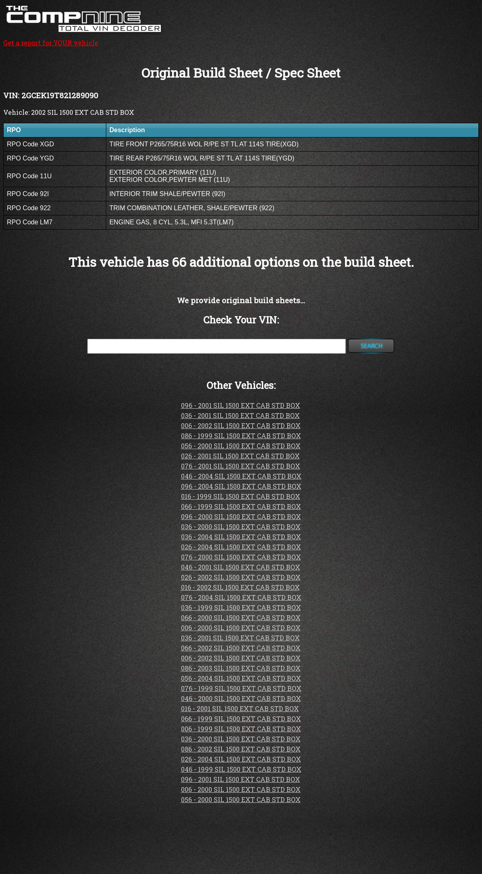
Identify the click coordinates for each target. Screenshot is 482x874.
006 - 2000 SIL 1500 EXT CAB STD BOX (241, 627)
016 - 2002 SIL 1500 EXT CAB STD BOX (240, 587)
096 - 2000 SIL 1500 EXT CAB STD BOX (241, 516)
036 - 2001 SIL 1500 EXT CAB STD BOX (240, 415)
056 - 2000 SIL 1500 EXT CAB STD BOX (241, 445)
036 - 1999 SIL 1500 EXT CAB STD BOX (241, 607)
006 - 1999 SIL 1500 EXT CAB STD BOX (241, 728)
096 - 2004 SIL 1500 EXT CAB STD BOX (241, 486)
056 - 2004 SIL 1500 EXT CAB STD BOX (241, 678)
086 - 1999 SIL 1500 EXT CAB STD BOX (241, 435)
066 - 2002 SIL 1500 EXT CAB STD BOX (241, 648)
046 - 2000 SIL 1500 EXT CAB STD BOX (241, 698)
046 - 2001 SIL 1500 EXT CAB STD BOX (240, 567)
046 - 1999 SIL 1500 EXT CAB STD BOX (241, 769)
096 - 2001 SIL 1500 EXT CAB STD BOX (240, 405)
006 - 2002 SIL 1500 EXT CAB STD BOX (241, 425)
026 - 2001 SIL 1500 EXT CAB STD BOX (240, 456)
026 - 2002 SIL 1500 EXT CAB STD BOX (241, 577)
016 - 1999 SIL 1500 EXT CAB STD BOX (240, 496)
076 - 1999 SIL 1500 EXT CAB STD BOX (241, 688)
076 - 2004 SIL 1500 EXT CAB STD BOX (241, 597)
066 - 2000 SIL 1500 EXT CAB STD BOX (241, 617)
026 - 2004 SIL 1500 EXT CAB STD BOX (241, 547)
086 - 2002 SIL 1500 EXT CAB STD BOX (241, 749)
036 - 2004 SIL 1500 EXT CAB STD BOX (241, 536)
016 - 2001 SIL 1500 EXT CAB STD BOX (240, 708)
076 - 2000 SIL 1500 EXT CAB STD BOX (241, 557)
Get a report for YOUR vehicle (84, 38)
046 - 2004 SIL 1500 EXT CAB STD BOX (241, 476)
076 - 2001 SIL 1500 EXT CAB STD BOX (240, 466)
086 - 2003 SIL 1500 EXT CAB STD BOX (241, 668)
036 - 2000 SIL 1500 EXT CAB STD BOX (241, 526)
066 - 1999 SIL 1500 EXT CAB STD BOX (241, 506)
